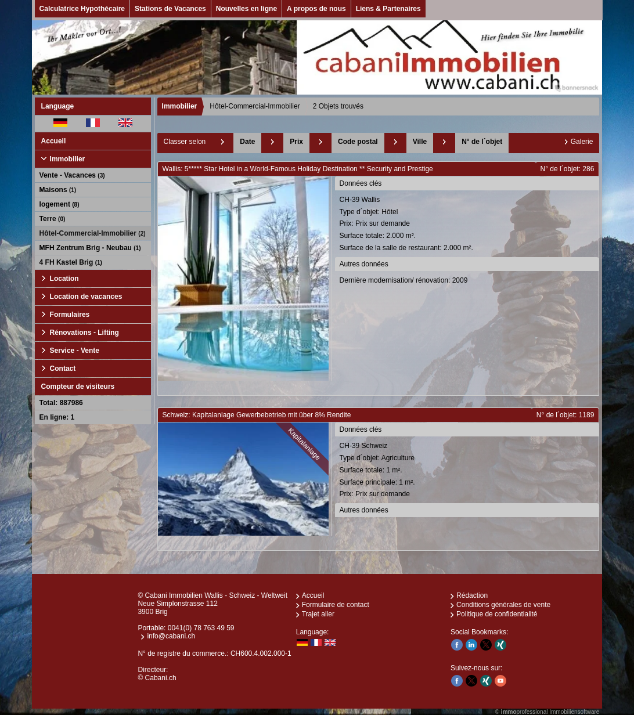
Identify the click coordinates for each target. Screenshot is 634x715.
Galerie (582, 142)
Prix (296, 142)
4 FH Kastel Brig (70, 262)
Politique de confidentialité (496, 614)
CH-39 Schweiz (468, 471)
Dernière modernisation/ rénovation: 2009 (404, 280)
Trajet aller (318, 614)
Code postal (358, 142)
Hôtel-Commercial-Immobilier (92, 233)
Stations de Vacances (170, 9)
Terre (52, 219)
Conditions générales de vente (503, 605)
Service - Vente (74, 350)
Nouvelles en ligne (246, 9)
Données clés (361, 183)
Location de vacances (86, 296)
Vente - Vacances (72, 175)
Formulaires (70, 314)
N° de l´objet (482, 142)
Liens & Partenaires (388, 9)
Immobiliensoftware (574, 712)
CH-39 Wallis (468, 225)
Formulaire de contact (335, 605)
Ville (420, 142)
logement (59, 204)
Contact (63, 368)
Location (64, 279)
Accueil (53, 141)
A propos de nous (316, 9)
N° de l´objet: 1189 (565, 415)
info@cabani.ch (171, 636)
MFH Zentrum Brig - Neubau (90, 248)
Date (247, 142)
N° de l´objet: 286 (568, 169)
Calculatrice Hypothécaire (82, 9)
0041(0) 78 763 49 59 (201, 628)
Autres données (364, 264)
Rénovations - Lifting (84, 332)
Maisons (58, 190)
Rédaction (472, 595)
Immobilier (67, 159)
